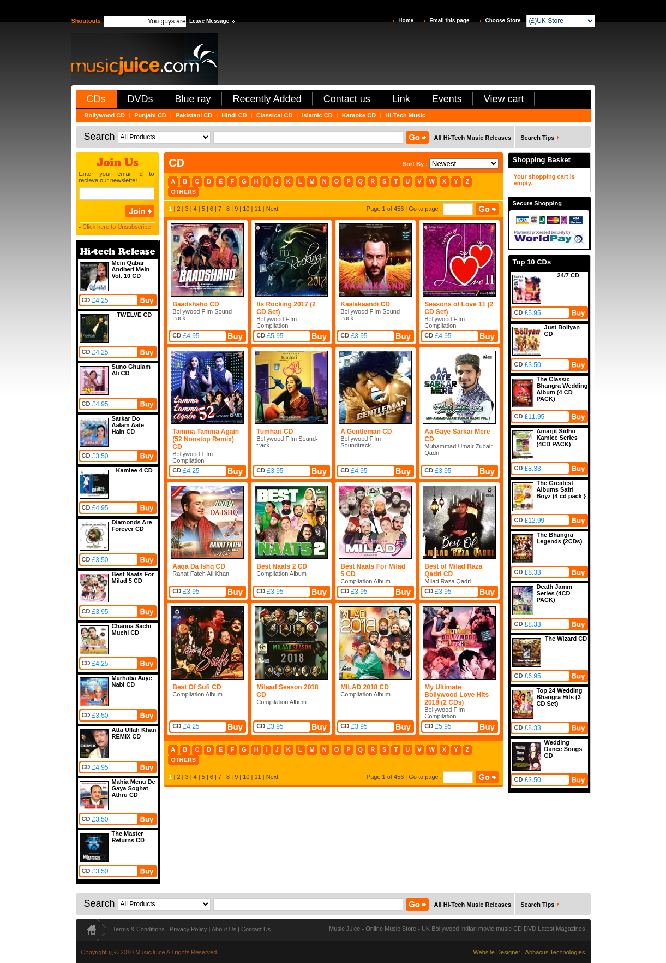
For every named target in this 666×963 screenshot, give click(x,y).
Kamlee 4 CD (134, 470)
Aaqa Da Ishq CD (198, 566)
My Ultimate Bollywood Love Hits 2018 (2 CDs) (456, 694)
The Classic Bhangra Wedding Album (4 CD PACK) (562, 389)
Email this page (449, 20)
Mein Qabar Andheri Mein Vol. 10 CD (131, 269)
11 (257, 208)
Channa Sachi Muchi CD (132, 629)
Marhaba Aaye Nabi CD (132, 681)
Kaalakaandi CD (365, 304)
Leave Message (209, 21)
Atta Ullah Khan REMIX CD (134, 733)
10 (246, 208)
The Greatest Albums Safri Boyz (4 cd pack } (561, 489)
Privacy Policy (188, 929)
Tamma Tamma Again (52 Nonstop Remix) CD (205, 439)
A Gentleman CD (366, 431)
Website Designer (496, 952)
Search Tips (537, 137)
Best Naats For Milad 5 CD (133, 577)
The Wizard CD (566, 638)
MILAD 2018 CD (364, 687)
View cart (504, 98)
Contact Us (256, 929)
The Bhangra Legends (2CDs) (560, 538)
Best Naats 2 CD (281, 566)
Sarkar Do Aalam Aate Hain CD (128, 425)
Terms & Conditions (139, 929)
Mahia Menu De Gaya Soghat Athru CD (133, 788)
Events (447, 98)
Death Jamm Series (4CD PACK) (554, 593)
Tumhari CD (274, 431)
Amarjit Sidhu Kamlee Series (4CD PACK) (557, 437)
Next (272, 208)
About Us (224, 929)
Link (401, 98)
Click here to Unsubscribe (116, 226)
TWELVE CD (134, 314)
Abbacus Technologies (555, 952)
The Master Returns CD (128, 836)
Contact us (346, 98)
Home (405, 20)
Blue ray (193, 98)
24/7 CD (568, 275)
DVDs (140, 98)
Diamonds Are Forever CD (132, 525)
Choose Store (502, 20)
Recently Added (267, 98)
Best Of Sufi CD (196, 687)
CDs (96, 98)
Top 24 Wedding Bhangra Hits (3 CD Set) (560, 697)
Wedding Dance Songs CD (563, 749)
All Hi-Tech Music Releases (473, 137)
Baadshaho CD (195, 304)
